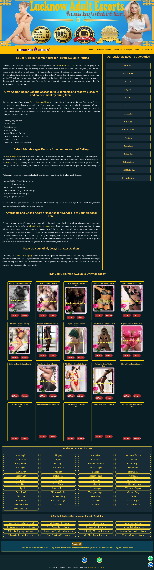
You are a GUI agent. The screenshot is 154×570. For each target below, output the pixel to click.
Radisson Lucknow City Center (20, 527)
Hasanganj (21, 467)
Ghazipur (21, 496)
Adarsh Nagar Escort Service (39, 226)
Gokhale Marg (58, 496)
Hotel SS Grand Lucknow (58, 535)
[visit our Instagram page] (69, 560)
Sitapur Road (58, 488)
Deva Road (21, 492)
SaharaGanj (95, 496)
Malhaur (58, 504)
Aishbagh (133, 476)
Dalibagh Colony (133, 484)
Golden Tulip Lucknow (133, 527)
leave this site (96, 548)
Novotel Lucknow (96, 523)
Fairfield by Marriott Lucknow (96, 531)
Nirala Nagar (133, 500)
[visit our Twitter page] (62, 560)
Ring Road (21, 500)
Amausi (58, 480)
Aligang (58, 455)
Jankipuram (133, 467)
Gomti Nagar (133, 463)
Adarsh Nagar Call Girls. (65, 66)
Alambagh (20, 455)
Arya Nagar (58, 484)
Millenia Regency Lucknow (20, 531)
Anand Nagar (133, 480)
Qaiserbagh (21, 476)
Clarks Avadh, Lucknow (96, 527)
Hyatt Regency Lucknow (58, 523)
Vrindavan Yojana (133, 488)
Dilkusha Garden (58, 492)
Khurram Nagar (58, 500)
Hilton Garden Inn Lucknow (21, 535)
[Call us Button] (84, 560)
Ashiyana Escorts (133, 455)
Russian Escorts (104, 50)
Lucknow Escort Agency (23, 256)
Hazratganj (133, 471)
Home (91, 50)
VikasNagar (95, 488)
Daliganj (21, 488)
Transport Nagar (95, 492)
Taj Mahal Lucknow (133, 523)
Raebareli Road (21, 504)
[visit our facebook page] (54, 560)
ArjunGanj (21, 484)
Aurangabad (20, 459)
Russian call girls (12, 163)
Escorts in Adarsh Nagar (39, 102)
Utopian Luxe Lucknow (133, 535)
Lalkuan (95, 504)
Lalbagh (95, 471)
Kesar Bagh (95, 500)
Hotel (136, 50)
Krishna (58, 471)
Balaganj (96, 484)
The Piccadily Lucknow (58, 527)
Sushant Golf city (96, 463)
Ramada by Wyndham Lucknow (58, 531)
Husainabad (58, 467)
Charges (128, 50)
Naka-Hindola (133, 504)
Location (118, 50)
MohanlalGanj (20, 508)
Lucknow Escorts (93, 567)
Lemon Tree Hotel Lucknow (133, 531)
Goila (133, 496)
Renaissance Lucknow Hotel (21, 523)
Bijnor (58, 459)
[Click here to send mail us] (92, 560)
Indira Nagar (96, 467)
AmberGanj (95, 480)
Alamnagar (21, 480)
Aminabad (95, 455)
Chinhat (133, 459)
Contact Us (147, 50)
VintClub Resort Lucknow (96, 535)
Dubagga (58, 463)
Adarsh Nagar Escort (13, 156)
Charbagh (95, 459)
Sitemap (102, 567)
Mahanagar (58, 476)
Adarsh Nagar (95, 476)
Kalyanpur (21, 471)
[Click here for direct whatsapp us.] (99, 560)
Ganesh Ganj (133, 492)
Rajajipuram (20, 463)
